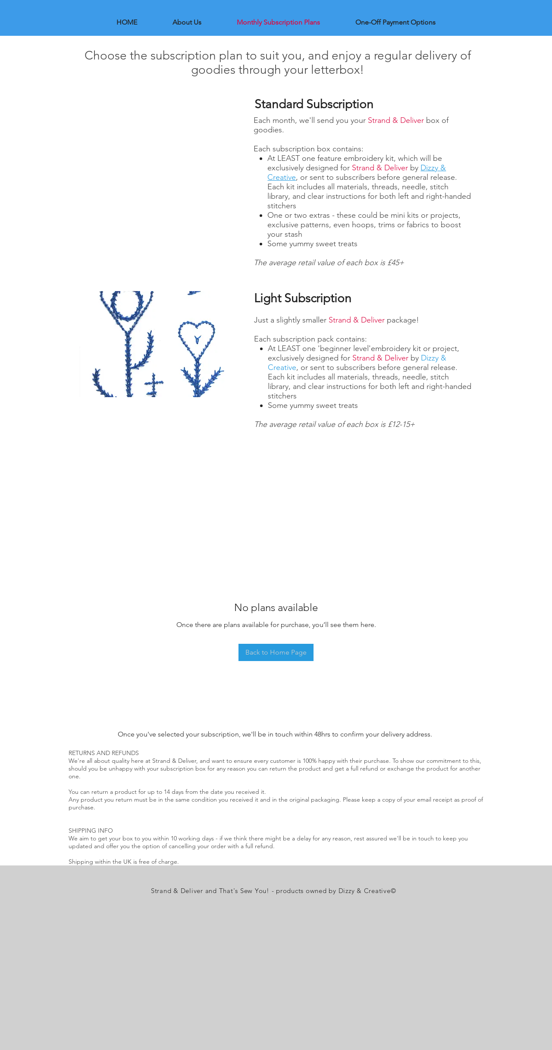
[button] (161, 344)
